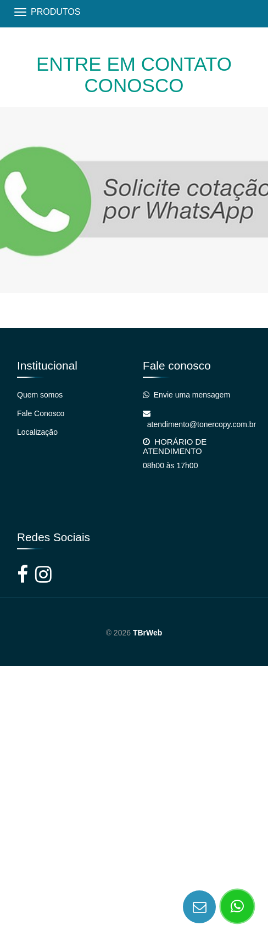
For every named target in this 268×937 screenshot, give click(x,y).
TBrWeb (147, 632)
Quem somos (40, 394)
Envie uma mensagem (186, 394)
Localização (37, 432)
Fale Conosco (40, 413)
